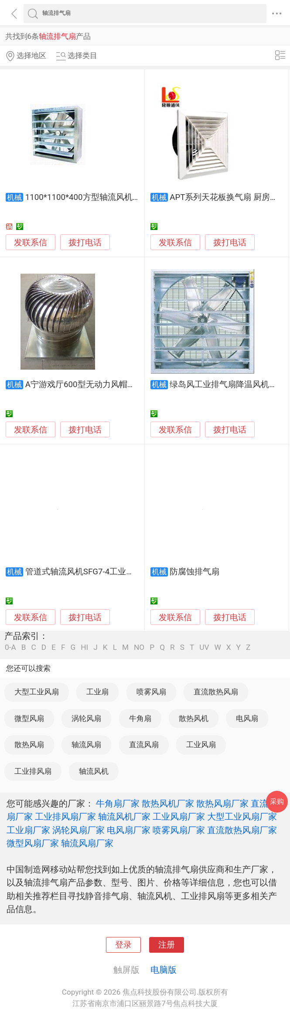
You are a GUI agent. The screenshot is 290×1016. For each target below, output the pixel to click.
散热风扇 (29, 744)
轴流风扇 (86, 744)
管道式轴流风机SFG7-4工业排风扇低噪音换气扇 (113, 572)
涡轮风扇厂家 (78, 830)
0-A (10, 647)
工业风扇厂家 (179, 816)
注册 (166, 945)
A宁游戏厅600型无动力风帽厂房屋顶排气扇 (105, 384)
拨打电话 (85, 242)
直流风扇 (144, 744)
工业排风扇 (32, 771)
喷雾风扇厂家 (179, 830)
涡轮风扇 (86, 718)
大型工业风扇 (36, 691)
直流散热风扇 (216, 691)
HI (84, 647)
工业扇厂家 (28, 830)
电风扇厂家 (128, 830)
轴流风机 (94, 771)
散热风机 (193, 718)
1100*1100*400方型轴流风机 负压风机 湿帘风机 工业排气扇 (135, 197)
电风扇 (247, 718)
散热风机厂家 (168, 803)
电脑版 (163, 970)
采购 (277, 801)
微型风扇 (29, 718)
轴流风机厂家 (124, 816)
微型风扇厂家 (33, 843)
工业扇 (97, 691)
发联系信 (30, 242)
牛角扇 (140, 718)
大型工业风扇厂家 (242, 816)
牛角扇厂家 (118, 803)
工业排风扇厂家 (65, 816)
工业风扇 (201, 744)
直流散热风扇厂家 (242, 830)
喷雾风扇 (151, 691)
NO (139, 647)
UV (204, 647)
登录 (123, 945)
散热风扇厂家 (222, 803)
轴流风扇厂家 (87, 843)
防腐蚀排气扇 (194, 572)
